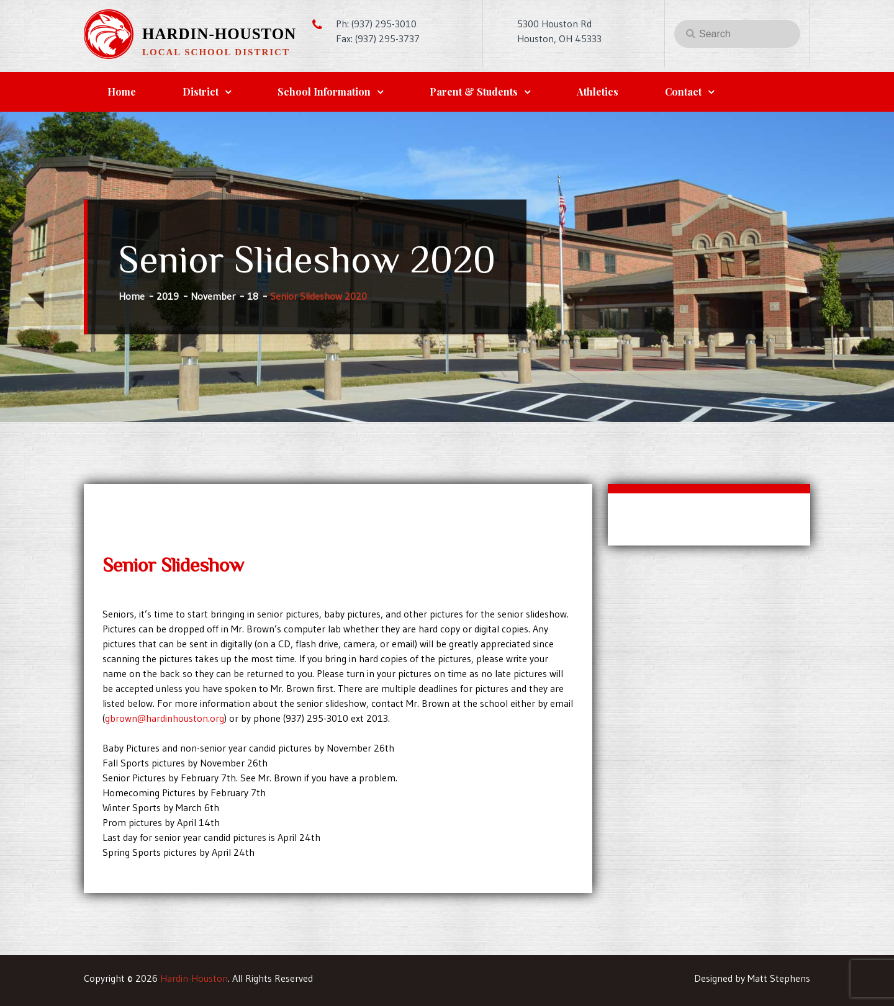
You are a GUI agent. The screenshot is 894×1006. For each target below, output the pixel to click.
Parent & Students (474, 91)
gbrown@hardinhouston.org (164, 718)
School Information (324, 91)
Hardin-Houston (219, 33)
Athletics (597, 91)
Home (121, 91)
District (201, 91)
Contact (683, 91)
